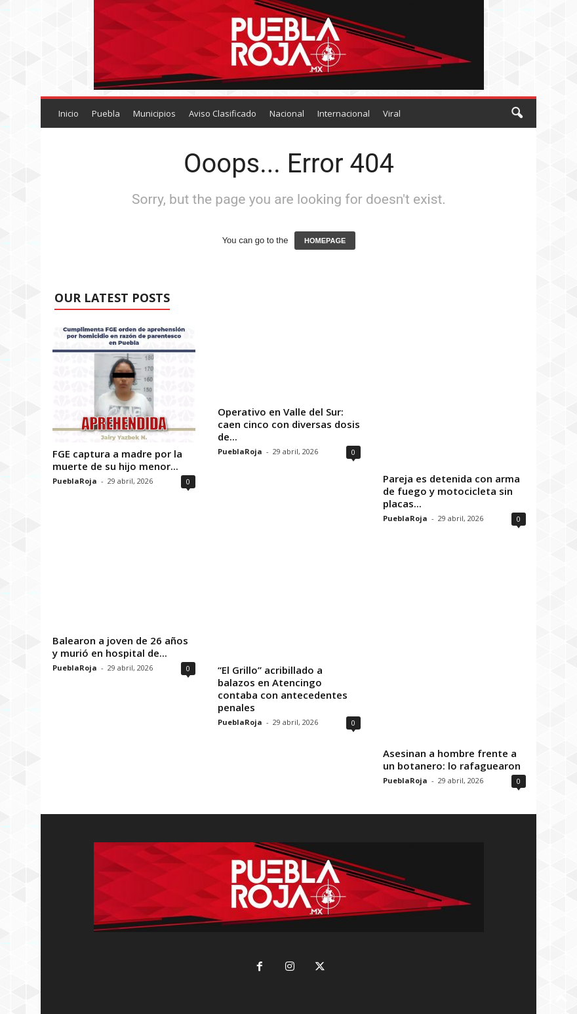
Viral (392, 113)
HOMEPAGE (325, 240)
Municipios (154, 113)
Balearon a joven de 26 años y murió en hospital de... (120, 646)
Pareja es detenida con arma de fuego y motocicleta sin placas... (451, 491)
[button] (516, 113)
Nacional (286, 113)
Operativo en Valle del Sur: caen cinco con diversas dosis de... (289, 424)
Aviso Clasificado (222, 113)
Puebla (106, 113)
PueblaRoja (74, 481)
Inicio (68, 113)
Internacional (343, 113)
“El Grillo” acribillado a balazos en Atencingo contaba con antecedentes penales (283, 688)
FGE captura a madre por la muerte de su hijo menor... (117, 460)
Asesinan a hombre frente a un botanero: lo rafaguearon (452, 759)
